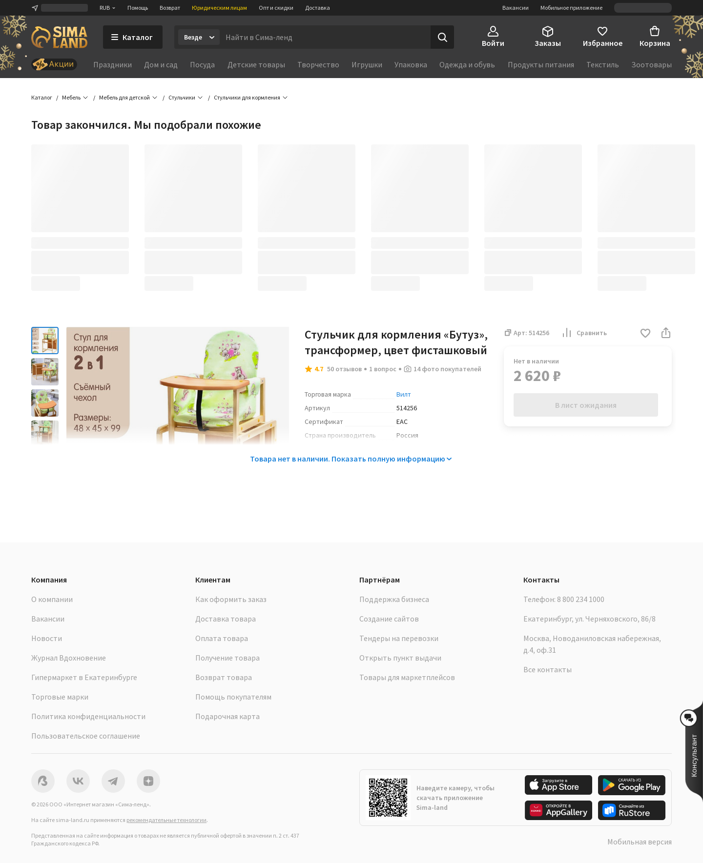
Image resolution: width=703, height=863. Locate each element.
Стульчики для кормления (247, 97)
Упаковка (410, 64)
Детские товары (256, 64)
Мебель (71, 97)
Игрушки (367, 64)
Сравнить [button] (584, 333)
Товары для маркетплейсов (407, 677)
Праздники (112, 64)
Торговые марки (59, 697)
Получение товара (227, 657)
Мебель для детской (124, 97)
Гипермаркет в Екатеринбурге (84, 677)
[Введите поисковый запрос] (325, 37)
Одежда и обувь (467, 64)
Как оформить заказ (231, 599)
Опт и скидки (276, 7)
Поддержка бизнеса (394, 599)
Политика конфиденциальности (88, 716)
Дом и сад (161, 64)
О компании (52, 599)
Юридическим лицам (219, 7)
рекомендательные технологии (166, 819)
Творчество (318, 64)
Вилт (403, 394)
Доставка (317, 7)
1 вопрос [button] (382, 368)
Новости (46, 638)
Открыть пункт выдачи (400, 657)
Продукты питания (541, 64)
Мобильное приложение (571, 7)
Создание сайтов (389, 618)
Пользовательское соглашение (85, 736)
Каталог (41, 97)
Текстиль (602, 64)
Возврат (170, 7)
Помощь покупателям (233, 697)
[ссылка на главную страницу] (59, 37)
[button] (645, 334)
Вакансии (515, 7)
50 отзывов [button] (344, 368)
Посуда (202, 64)
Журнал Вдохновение (68, 657)
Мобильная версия (639, 841)
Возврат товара (223, 677)
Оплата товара (221, 638)
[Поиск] (442, 37)
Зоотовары (651, 64)
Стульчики (181, 97)
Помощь (137, 7)
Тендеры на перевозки (398, 638)
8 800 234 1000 (580, 599)
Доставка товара (225, 618)
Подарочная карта (227, 716)
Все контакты (547, 669)
